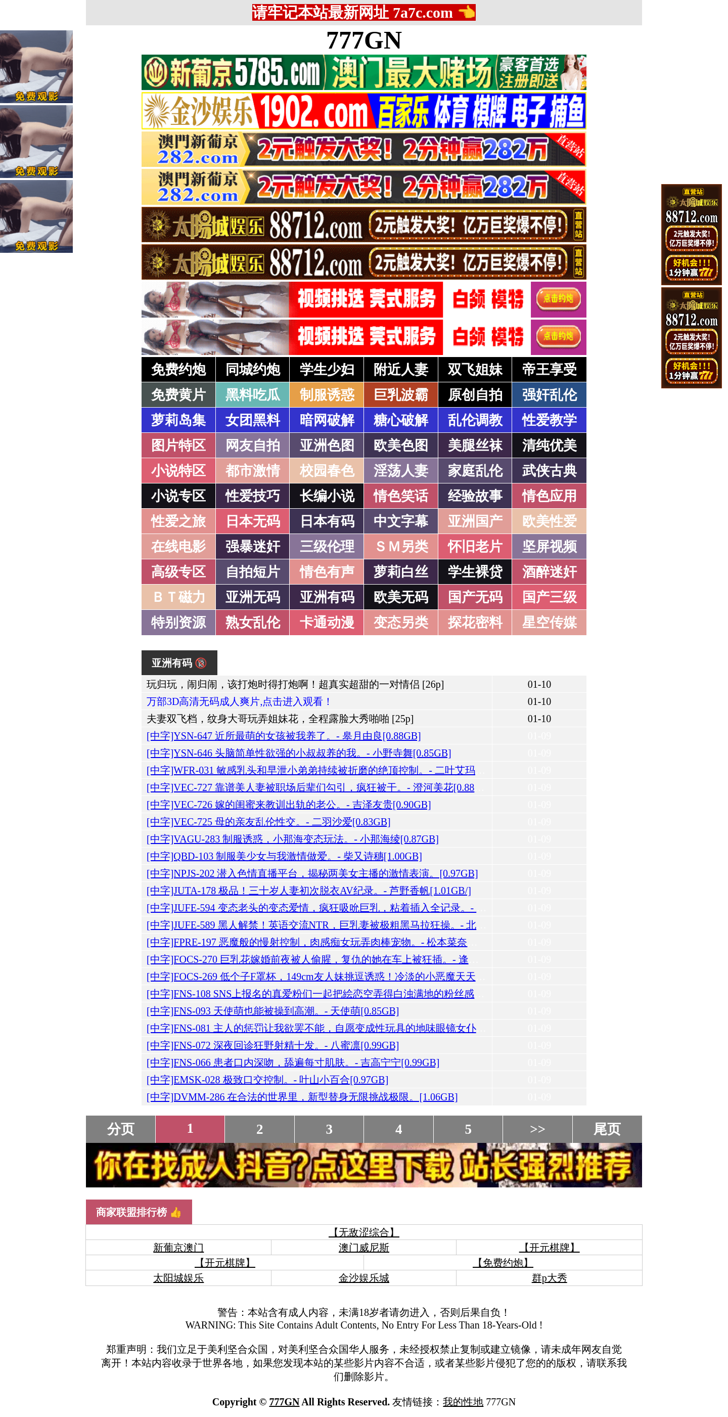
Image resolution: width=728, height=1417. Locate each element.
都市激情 (252, 470)
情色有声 (327, 572)
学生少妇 (327, 369)
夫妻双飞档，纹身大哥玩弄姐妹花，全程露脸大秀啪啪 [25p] (280, 718)
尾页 (607, 1129)
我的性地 (463, 1401)
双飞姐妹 (475, 369)
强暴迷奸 (252, 546)
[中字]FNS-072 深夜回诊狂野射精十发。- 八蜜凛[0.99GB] (273, 1045)
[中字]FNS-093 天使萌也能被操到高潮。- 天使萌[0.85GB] (273, 1010)
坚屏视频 (549, 546)
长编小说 (327, 496)
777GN (364, 40)
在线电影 (178, 546)
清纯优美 (549, 445)
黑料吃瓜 (252, 395)
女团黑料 (252, 420)
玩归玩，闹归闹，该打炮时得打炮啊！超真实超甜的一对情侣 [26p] (295, 684)
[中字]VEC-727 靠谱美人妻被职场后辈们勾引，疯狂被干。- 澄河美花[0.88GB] (319, 787)
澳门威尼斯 (364, 1247)
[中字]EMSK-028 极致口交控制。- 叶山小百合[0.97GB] (267, 1079)
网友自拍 (252, 445)
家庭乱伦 (475, 470)
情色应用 (549, 496)
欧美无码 (401, 597)
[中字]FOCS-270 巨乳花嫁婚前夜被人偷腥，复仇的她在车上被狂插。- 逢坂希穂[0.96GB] (342, 959)
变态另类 (401, 622)
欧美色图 (401, 445)
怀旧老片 (475, 546)
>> (537, 1129)
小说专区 (178, 496)
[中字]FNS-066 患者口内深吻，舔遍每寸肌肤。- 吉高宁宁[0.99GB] (293, 1062)
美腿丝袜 (475, 445)
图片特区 (178, 445)
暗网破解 (327, 420)
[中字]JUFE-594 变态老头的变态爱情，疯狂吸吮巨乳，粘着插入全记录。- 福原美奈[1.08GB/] (352, 907)
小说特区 (178, 470)
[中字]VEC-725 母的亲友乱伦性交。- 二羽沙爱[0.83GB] (269, 821)
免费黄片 (178, 395)
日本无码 (252, 521)
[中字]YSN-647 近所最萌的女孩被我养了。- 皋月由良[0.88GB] (284, 735)
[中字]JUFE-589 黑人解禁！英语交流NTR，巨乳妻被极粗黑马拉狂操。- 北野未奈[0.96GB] (346, 925)
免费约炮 (178, 369)
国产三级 (549, 597)
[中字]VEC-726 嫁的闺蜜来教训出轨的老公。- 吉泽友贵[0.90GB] (289, 804)
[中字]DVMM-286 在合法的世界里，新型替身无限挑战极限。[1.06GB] (302, 1096)
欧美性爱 (549, 521)
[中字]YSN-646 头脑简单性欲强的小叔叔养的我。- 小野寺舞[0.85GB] (299, 753)
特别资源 (178, 622)
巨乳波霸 (401, 395)
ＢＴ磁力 (178, 597)
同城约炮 (252, 369)
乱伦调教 (475, 420)
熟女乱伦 (252, 622)
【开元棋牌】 (549, 1247)
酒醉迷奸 (549, 572)
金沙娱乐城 (364, 1277)
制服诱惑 (327, 395)
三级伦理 (327, 546)
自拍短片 (252, 572)
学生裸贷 (475, 572)
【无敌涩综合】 (364, 1232)
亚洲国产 (475, 521)
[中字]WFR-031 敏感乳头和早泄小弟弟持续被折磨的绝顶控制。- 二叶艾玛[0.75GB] (330, 770)
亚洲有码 (327, 597)
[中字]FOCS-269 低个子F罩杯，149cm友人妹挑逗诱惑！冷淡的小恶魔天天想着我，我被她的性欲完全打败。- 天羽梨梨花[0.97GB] (434, 976)
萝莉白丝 (401, 572)
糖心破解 (401, 420)
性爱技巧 (252, 496)
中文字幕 (401, 521)
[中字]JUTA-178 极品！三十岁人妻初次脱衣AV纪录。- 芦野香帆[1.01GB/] (309, 890)
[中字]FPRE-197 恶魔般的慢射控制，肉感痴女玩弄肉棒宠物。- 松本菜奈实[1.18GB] (331, 942)
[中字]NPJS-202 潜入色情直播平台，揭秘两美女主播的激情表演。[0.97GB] (312, 873)
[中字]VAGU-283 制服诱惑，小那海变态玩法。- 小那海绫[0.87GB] (293, 839)
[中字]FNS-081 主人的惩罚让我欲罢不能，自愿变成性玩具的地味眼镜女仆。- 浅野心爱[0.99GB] (359, 1028)
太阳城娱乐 (178, 1277)
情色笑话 (401, 496)
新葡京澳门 (178, 1247)
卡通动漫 (327, 622)
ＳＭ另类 (401, 546)
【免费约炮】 (503, 1262)
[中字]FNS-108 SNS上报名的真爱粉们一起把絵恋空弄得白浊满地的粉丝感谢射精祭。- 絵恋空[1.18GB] (373, 993)
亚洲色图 (327, 445)
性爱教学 (549, 420)
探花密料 (475, 622)
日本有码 (327, 521)
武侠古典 (549, 470)
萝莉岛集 (178, 420)
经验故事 (475, 496)
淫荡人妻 (401, 470)
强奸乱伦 (549, 395)
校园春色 (327, 470)
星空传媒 (549, 622)
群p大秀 (549, 1277)
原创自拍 (475, 395)
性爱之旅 (178, 521)
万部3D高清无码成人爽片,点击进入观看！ (240, 701)
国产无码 (475, 597)
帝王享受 (549, 369)
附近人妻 (401, 369)
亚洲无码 (252, 597)
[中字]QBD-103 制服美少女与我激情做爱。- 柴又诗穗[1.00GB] (284, 856)
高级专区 (178, 572)
